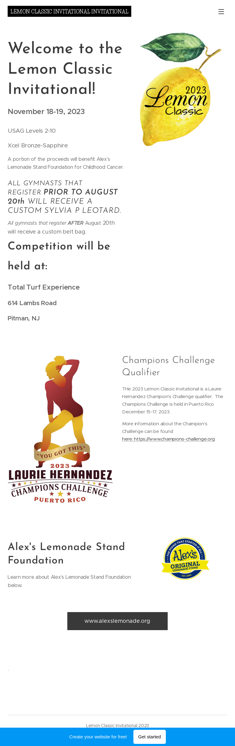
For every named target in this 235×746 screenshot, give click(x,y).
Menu (221, 11)
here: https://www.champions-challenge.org (168, 439)
